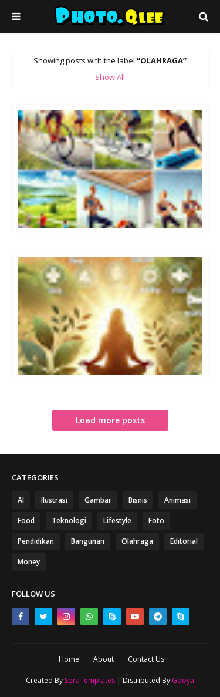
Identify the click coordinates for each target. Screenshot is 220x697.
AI (21, 500)
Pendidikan (36, 541)
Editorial (184, 541)
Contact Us (146, 659)
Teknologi (69, 521)
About (103, 659)
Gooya (183, 680)
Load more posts (110, 420)
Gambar (97, 500)
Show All (110, 77)
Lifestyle (117, 521)
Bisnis (137, 500)
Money (29, 562)
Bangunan (87, 541)
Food (26, 521)
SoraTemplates (90, 680)
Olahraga (137, 541)
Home (69, 659)
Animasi (177, 500)
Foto (156, 521)
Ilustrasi (54, 500)
